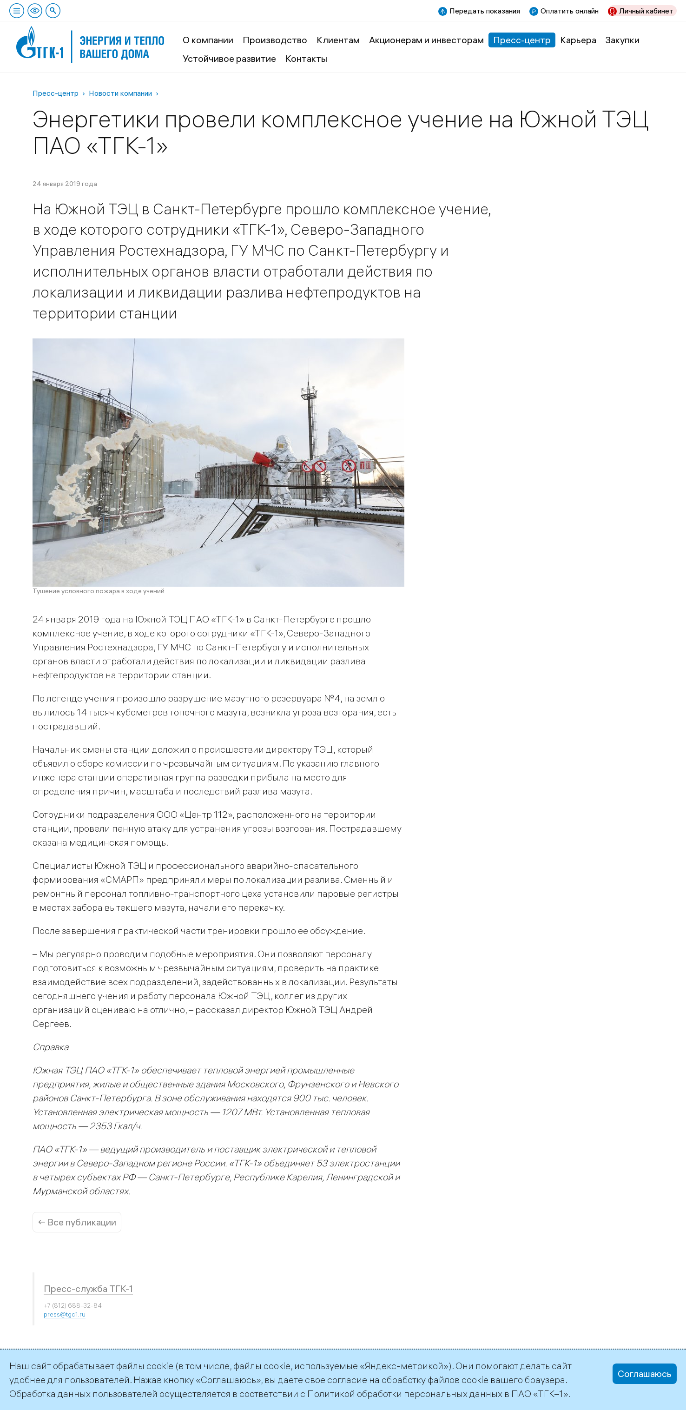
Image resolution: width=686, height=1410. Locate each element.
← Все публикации (77, 1222)
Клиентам (338, 40)
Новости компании (120, 93)
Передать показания (484, 10)
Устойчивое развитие (229, 58)
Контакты (306, 58)
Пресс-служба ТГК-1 (88, 1288)
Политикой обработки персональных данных (404, 1393)
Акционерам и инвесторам (426, 40)
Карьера (578, 40)
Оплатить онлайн (570, 10)
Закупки (623, 40)
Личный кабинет (646, 10)
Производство (275, 40)
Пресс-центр (522, 40)
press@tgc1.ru (65, 1314)
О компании (208, 40)
